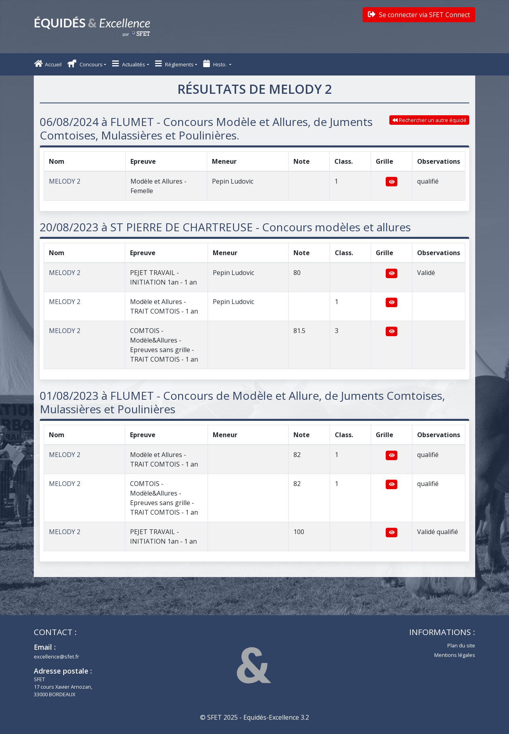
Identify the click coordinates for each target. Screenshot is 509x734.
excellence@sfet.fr (56, 656)
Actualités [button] (128, 64)
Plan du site (461, 645)
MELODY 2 (64, 181)
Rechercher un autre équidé (429, 120)
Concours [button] (85, 64)
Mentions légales (454, 654)
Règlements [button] (174, 64)
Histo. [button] (215, 64)
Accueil (48, 64)
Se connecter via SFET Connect (419, 14)
